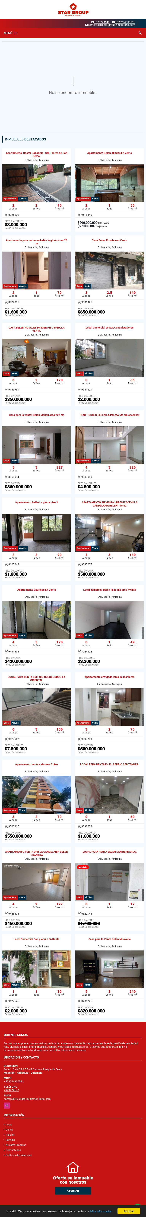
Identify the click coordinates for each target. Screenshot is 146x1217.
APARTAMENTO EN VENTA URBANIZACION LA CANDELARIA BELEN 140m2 (109, 504)
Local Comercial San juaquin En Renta (36, 939)
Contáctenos (13, 1150)
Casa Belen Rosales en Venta (109, 240)
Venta (9, 1129)
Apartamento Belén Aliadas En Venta (109, 152)
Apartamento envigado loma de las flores (109, 676)
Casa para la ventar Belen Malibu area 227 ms (36, 414)
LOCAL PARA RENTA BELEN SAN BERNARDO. (110, 851)
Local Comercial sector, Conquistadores (109, 327)
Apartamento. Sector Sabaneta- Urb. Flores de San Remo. (36, 154)
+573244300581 (125, 22)
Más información (101, 1211)
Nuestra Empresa (16, 1144)
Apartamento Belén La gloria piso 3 (36, 502)
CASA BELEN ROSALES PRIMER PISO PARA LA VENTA (36, 329)
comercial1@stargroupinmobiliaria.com (27, 1098)
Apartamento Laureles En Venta (36, 589)
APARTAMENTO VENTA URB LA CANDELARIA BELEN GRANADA (36, 853)
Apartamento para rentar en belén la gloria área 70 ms (36, 242)
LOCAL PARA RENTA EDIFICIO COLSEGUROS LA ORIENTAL (36, 678)
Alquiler (10, 1134)
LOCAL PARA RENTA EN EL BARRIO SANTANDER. (109, 764)
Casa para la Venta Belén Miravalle (109, 939)
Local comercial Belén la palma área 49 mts (109, 589)
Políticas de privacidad (19, 1155)
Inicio (9, 1124)
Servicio (10, 1139)
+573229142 (102, 22)
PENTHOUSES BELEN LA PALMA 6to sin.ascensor (109, 414)
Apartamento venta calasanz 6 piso (36, 764)
